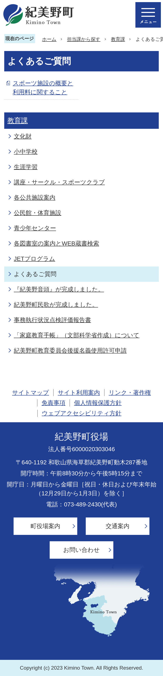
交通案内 (117, 526)
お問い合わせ (81, 550)
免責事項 (53, 403)
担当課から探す (83, 39)
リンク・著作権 (130, 392)
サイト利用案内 (79, 392)
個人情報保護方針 (98, 403)
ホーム (49, 39)
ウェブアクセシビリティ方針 (81, 413)
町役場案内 (45, 526)
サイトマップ (30, 392)
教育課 (118, 39)
